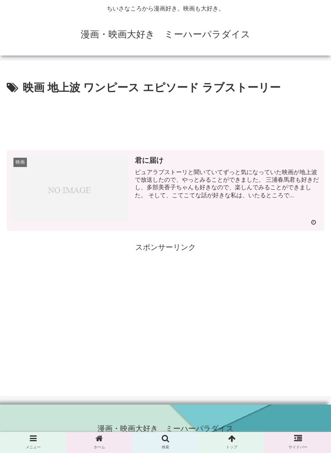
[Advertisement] (165, 120)
